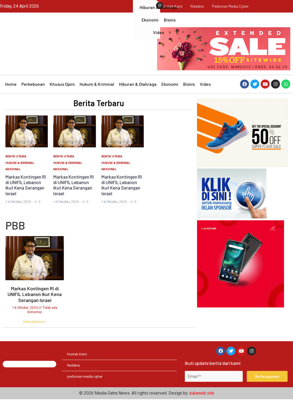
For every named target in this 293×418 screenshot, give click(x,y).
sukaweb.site (201, 411)
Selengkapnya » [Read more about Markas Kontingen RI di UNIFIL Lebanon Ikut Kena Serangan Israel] (34, 339)
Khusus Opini (62, 102)
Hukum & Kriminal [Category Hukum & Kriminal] (19, 181)
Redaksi (197, 6)
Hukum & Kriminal (97, 102)
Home (11, 102)
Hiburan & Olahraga (138, 102)
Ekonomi (169, 102)
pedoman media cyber (232, 6)
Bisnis (189, 102)
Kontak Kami (170, 6)
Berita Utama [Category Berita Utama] (15, 174)
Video (205, 102)
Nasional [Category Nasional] (12, 187)
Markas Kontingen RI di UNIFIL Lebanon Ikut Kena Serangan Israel (25, 203)
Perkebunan (33, 102)
